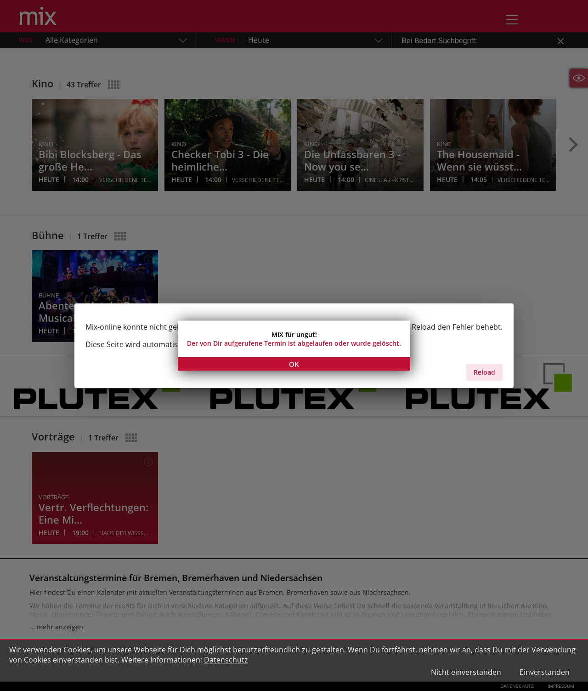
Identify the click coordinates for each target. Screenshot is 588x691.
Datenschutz (226, 660)
